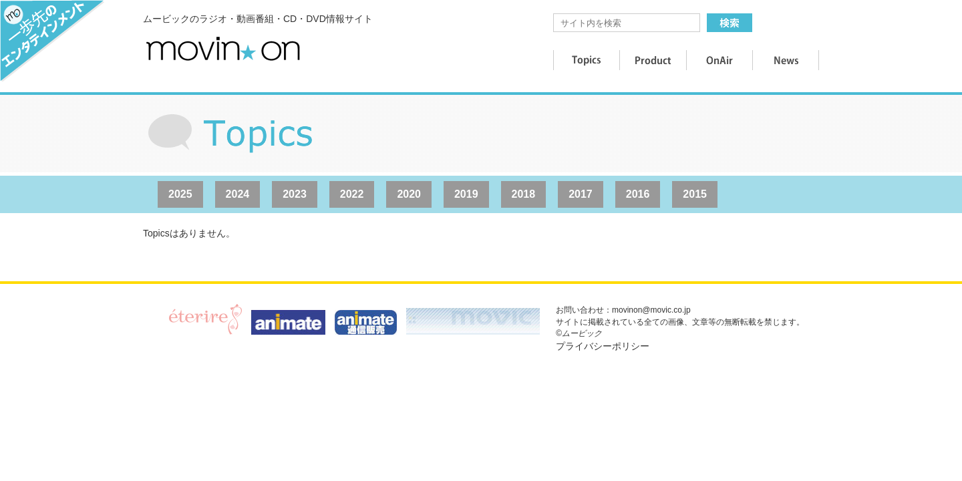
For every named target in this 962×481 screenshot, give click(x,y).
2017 (581, 194)
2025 (180, 194)
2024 (238, 194)
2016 (638, 194)
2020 (409, 194)
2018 (524, 194)
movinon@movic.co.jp (651, 310)
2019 (466, 194)
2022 (352, 194)
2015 (695, 194)
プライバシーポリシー (602, 346)
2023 (295, 194)
